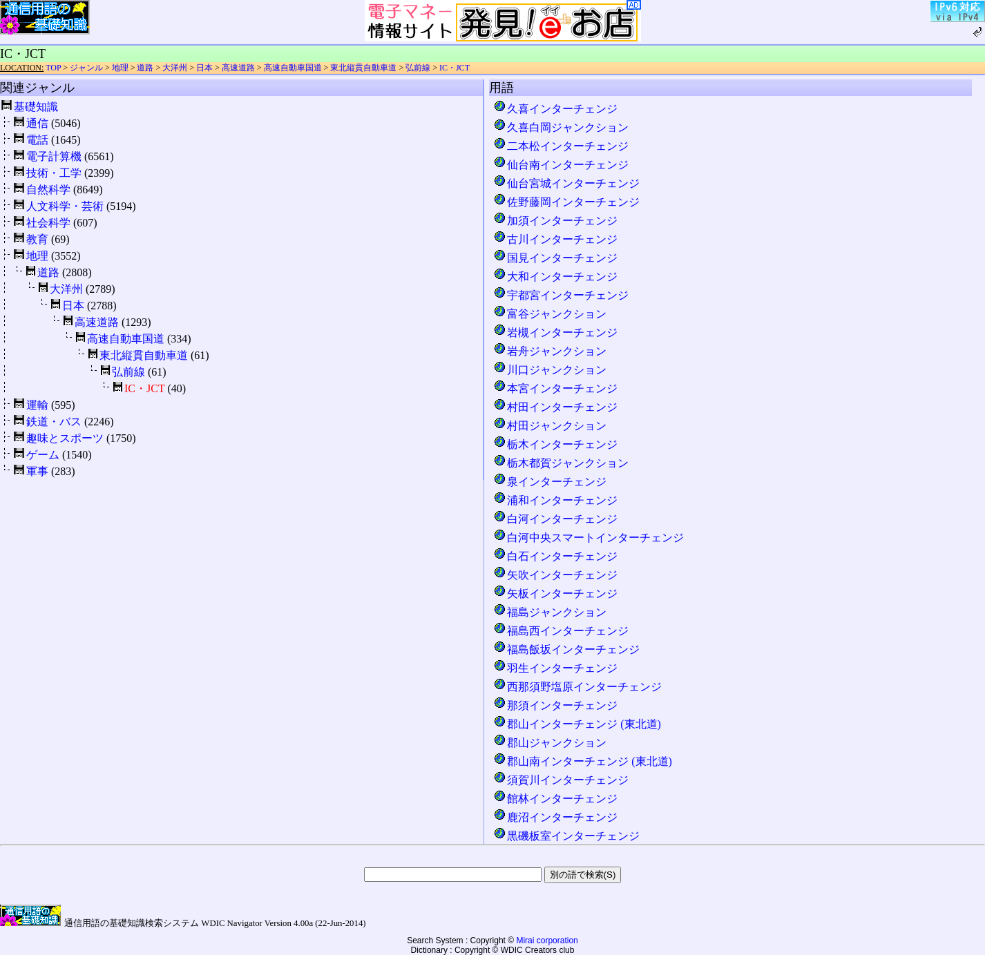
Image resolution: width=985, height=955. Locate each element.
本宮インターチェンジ (555, 388)
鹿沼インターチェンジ (555, 817)
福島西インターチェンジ (561, 631)
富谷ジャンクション (549, 314)
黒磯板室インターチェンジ (566, 836)
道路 (145, 68)
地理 (120, 68)
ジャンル (86, 68)
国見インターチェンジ (555, 258)
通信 (37, 123)
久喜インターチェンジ (555, 109)
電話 (37, 140)
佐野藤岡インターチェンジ (566, 202)
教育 (37, 239)
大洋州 (174, 68)
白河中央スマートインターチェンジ (588, 537)
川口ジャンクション (549, 370)
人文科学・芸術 (65, 206)
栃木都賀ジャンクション (561, 463)
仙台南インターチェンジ (561, 165)
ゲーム (42, 455)
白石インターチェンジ (555, 556)
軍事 (37, 471)
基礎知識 (36, 107)
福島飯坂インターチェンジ (566, 649)
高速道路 (238, 68)
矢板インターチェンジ (555, 593)
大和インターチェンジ (555, 276)
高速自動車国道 (293, 68)
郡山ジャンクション (549, 743)
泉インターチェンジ (549, 482)
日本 (204, 68)
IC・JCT (454, 68)
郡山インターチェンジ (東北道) (577, 724)
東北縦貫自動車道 (363, 68)
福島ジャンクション (549, 612)
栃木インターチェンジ (555, 444)
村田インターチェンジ (555, 407)
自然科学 (48, 189)
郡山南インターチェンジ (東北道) (582, 761)
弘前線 (417, 68)
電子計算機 (54, 156)
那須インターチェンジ (555, 705)
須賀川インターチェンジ (561, 780)
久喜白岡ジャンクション (561, 127)
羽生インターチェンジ (555, 668)
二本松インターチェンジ (561, 146)
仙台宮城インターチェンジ (566, 183)
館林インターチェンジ (555, 798)
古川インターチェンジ (555, 239)
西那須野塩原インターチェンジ (577, 687)
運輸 (37, 405)
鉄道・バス (54, 421)
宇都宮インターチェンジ (561, 295)
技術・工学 (54, 173)
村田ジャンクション (549, 426)
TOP (53, 68)
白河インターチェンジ (555, 519)
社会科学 (48, 223)
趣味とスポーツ (65, 438)
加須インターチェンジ (555, 220)
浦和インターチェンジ (555, 500)
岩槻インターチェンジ (555, 332)
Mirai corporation (546, 940)
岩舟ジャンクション (549, 351)
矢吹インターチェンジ (555, 575)
